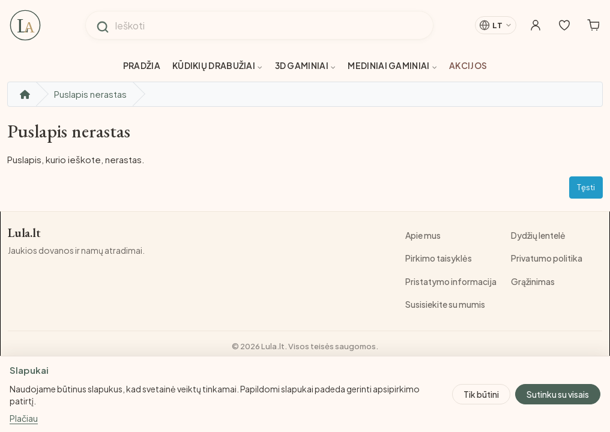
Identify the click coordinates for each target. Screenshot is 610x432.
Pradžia (141, 65)
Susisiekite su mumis (445, 304)
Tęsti (586, 187)
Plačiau (24, 418)
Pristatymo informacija (451, 281)
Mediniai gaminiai (392, 65)
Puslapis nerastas (90, 94)
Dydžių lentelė (538, 235)
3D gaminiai (305, 65)
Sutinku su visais (558, 393)
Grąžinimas (533, 281)
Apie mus (423, 235)
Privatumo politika (546, 258)
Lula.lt (25, 233)
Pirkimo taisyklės (438, 258)
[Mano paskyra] (524, 25)
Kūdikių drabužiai (217, 65)
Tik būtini (481, 393)
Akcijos (468, 65)
